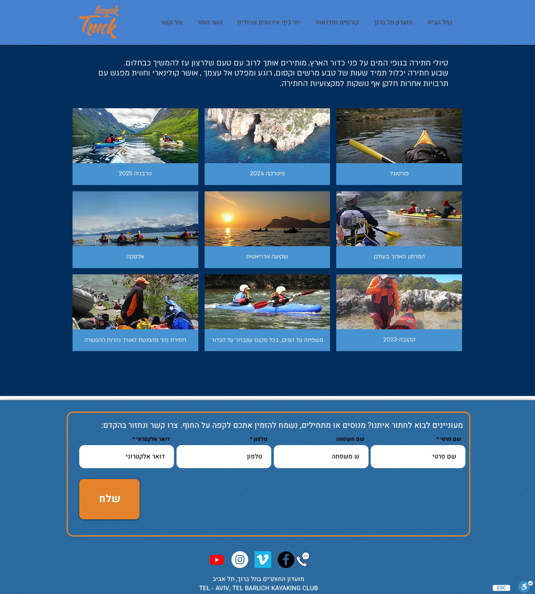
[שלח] (109, 499)
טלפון (260, 439)
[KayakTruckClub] (286, 559)
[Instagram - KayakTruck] (239, 559)
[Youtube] (216, 559)
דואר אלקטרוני (153, 439)
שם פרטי (450, 439)
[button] (135, 146)
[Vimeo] (263, 559)
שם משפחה (350, 439)
